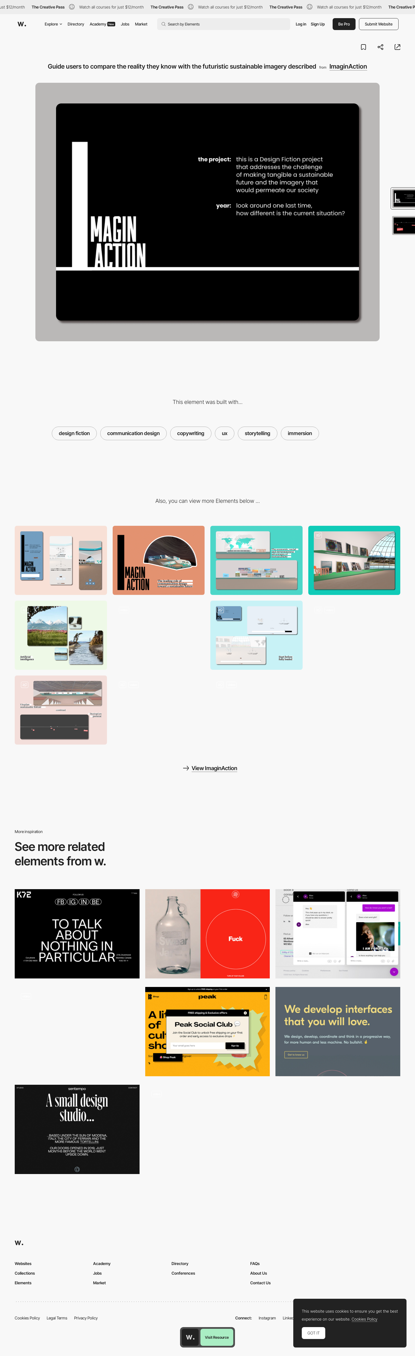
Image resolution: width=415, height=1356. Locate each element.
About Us (258, 1273)
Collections (25, 1273)
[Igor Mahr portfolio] (77, 1031)
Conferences (183, 1273)
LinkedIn (290, 1317)
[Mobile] (61, 560)
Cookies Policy (27, 1317)
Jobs (125, 24)
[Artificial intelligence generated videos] (61, 635)
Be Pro (344, 24)
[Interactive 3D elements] (354, 635)
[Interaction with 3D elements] (159, 710)
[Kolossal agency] (337, 1031)
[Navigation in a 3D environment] (256, 710)
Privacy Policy (86, 1317)
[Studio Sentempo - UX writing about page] (77, 1129)
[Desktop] (159, 560)
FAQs (255, 1263)
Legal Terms (57, 1317)
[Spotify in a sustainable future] (354, 560)
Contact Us (260, 1282)
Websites (23, 1263)
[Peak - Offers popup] (207, 1031)
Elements (23, 1282)
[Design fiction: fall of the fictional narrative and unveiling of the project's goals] (61, 710)
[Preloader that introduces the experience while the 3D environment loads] (256, 635)
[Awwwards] (22, 24)
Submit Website (379, 24)
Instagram (267, 1317)
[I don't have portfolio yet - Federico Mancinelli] (207, 1129)
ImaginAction (348, 66)
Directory (76, 24)
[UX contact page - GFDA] (207, 933)
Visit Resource (217, 1337)
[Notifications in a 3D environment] (159, 635)
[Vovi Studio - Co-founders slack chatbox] (337, 933)
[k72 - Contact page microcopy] (77, 933)
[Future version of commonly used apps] (256, 560)
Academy (102, 24)
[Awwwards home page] (190, 1337)
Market (141, 24)
